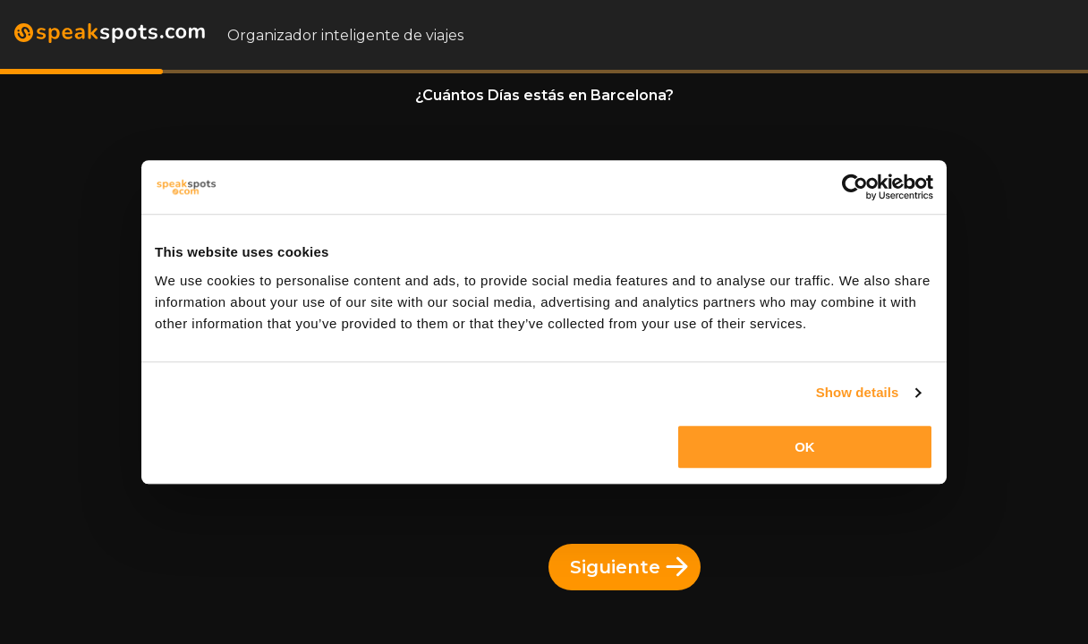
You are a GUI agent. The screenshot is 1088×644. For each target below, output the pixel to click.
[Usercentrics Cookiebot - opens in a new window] (855, 187)
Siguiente (629, 567)
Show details (857, 392)
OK (805, 446)
